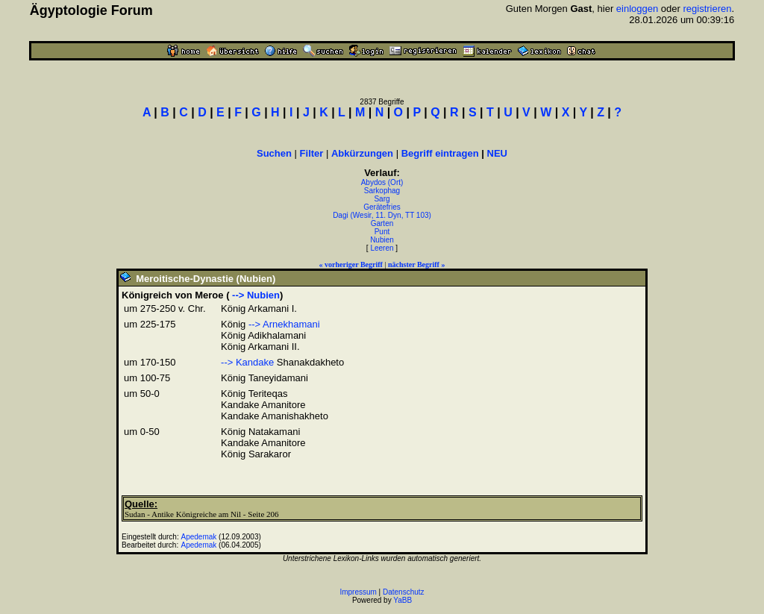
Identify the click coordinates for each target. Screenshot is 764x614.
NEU (497, 153)
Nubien (382, 240)
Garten (382, 223)
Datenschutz (404, 592)
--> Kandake (247, 362)
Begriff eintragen (440, 153)
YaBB (402, 600)
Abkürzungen (362, 153)
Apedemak (199, 537)
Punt (382, 232)
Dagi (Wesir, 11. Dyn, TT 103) (382, 215)
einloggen (637, 8)
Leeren (381, 248)
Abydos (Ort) (382, 182)
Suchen (274, 153)
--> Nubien (254, 295)
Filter (312, 153)
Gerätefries (381, 207)
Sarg (381, 199)
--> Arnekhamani (284, 324)
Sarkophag (382, 191)
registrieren (707, 8)
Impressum (357, 592)
